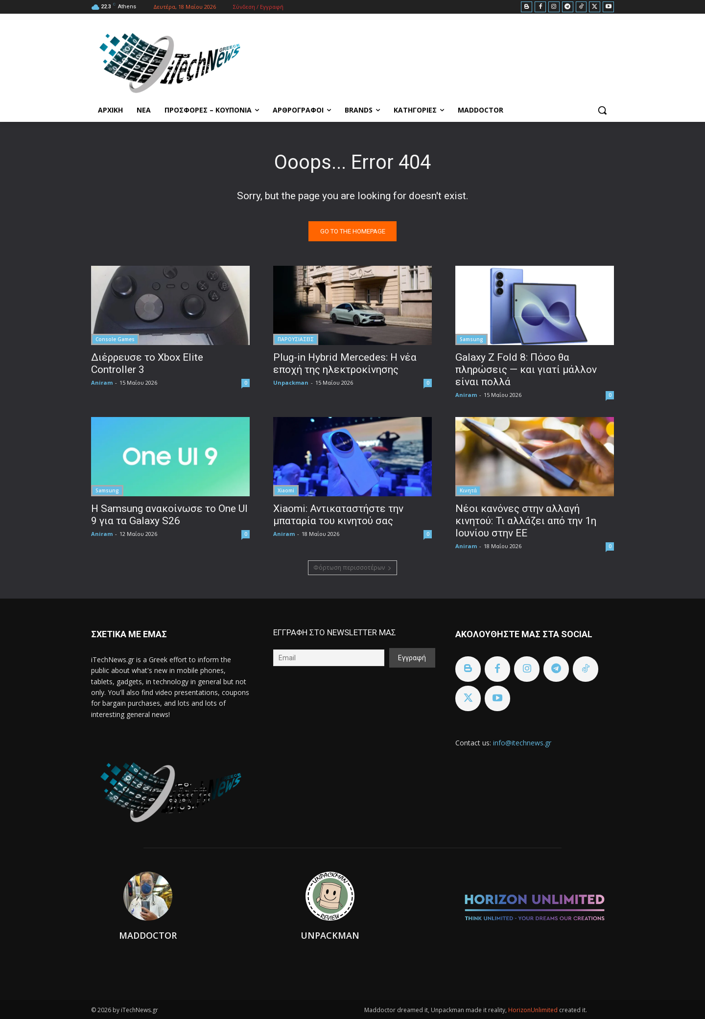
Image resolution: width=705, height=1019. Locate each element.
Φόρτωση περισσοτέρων (352, 567)
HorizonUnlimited (533, 1010)
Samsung (471, 339)
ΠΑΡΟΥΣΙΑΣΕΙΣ (296, 339)
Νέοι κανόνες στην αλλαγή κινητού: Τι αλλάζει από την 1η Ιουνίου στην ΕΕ (525, 521)
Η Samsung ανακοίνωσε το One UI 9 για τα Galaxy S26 (169, 515)
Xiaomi (286, 490)
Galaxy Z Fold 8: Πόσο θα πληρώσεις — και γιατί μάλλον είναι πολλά (526, 369)
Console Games (115, 339)
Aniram (102, 382)
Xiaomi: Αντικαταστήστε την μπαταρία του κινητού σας (338, 515)
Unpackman (290, 382)
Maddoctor (148, 935)
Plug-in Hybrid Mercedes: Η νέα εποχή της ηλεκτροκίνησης (345, 363)
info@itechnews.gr (522, 742)
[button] (602, 110)
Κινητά (468, 490)
